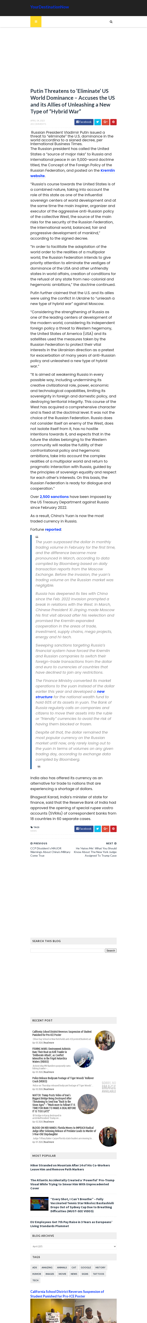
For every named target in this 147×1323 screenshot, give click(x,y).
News (31, 804)
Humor (34, 1237)
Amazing (45, 1231)
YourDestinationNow (47, 6)
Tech (110, 1237)
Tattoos (96, 1237)
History (98, 1231)
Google (84, 1231)
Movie (60, 1237)
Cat (72, 1231)
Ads (32, 1231)
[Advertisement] (73, 59)
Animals (60, 1231)
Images (48, 1237)
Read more (47, 1016)
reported (51, 514)
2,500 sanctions (52, 481)
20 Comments (36, 125)
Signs (83, 1237)
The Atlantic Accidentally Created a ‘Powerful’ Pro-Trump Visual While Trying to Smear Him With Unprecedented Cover (72, 1149)
